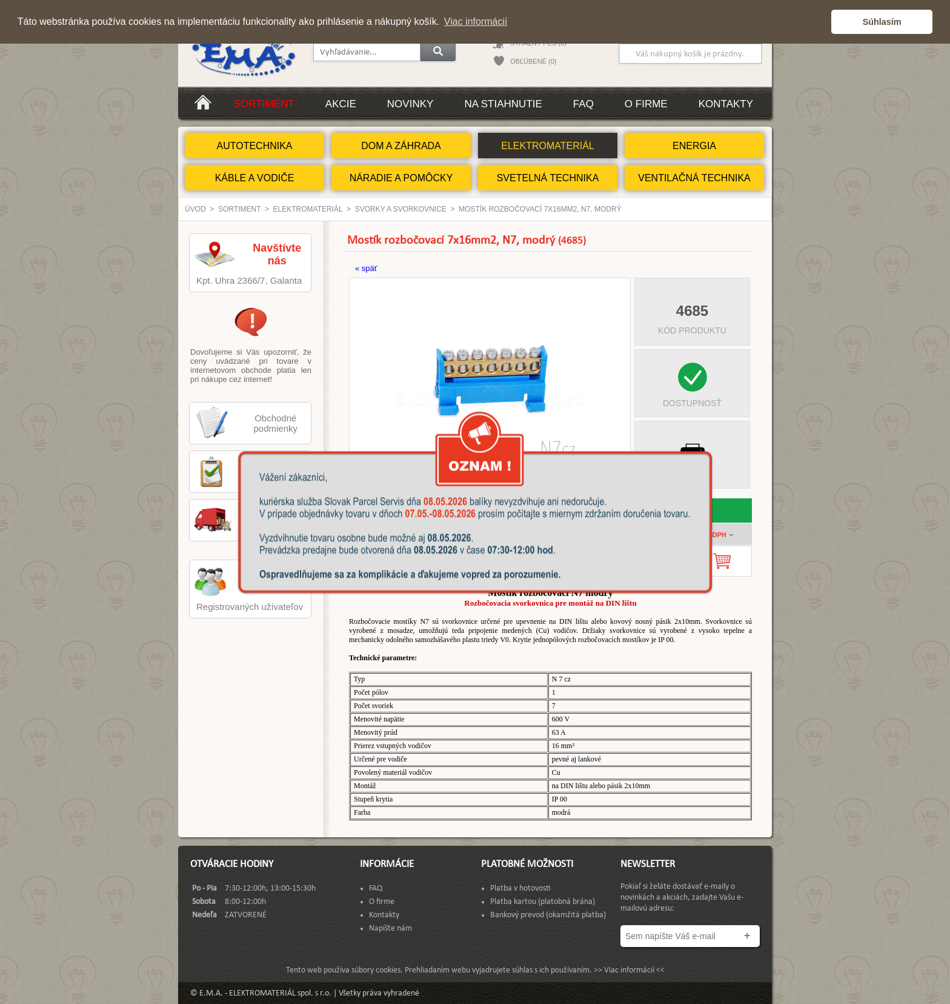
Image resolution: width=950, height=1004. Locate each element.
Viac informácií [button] (476, 21)
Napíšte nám (390, 928)
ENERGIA (694, 146)
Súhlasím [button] (882, 22)
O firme (646, 104)
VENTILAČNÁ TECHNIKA (694, 178)
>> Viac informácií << (629, 970)
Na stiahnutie (503, 104)
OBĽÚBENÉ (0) (533, 61)
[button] (819, 22)
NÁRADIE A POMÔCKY (401, 178)
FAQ (583, 104)
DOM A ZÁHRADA (401, 146)
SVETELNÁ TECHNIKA (548, 178)
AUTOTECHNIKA (254, 146)
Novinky (410, 104)
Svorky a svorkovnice (401, 209)
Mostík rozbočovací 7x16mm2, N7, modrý (540, 209)
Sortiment (264, 104)
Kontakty (726, 104)
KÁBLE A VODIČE (254, 178)
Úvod (195, 209)
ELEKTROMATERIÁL (547, 146)
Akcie (340, 104)
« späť (366, 268)
